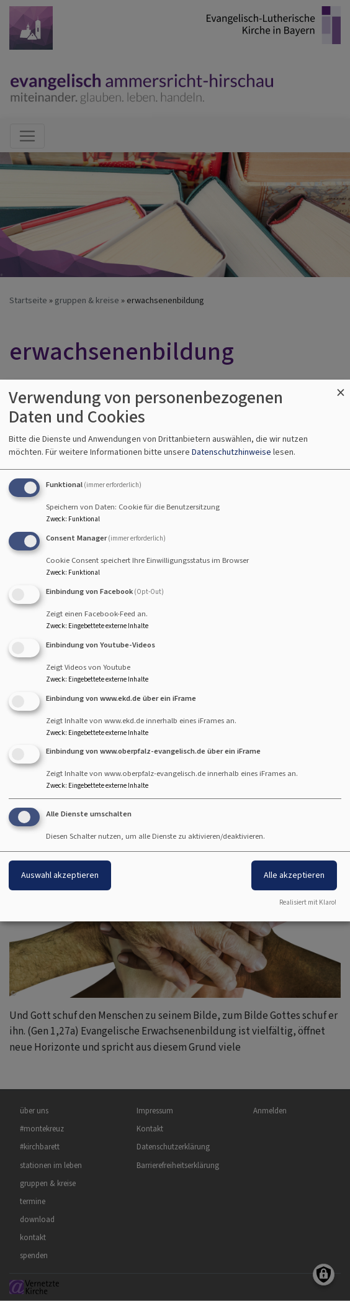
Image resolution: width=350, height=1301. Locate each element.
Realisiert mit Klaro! (307, 902)
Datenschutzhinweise (231, 452)
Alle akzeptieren (294, 875)
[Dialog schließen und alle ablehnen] (340, 387)
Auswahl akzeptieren (60, 875)
